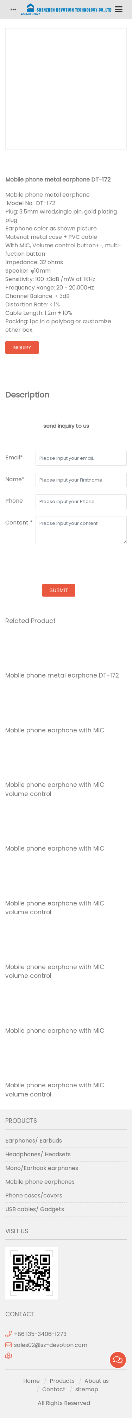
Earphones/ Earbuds (33, 1141)
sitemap (86, 1389)
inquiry (22, 347)
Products (62, 1381)
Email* (14, 457)
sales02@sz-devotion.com (50, 1345)
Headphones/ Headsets (38, 1154)
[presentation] (58, 565)
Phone (14, 501)
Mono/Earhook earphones (41, 1168)
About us (96, 1381)
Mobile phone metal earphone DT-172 (62, 675)
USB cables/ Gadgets (34, 1209)
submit (59, 590)
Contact (53, 1389)
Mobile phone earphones (40, 1182)
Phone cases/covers (33, 1195)
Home (31, 1381)
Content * (19, 523)
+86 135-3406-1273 (40, 1334)
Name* (15, 479)
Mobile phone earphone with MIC (54, 730)
